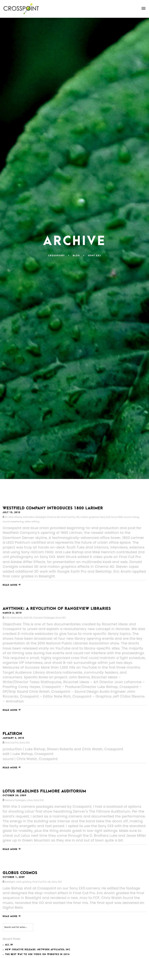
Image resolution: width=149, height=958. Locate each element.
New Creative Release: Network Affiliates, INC (37, 949)
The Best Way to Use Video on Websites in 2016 (37, 954)
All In (9, 945)
